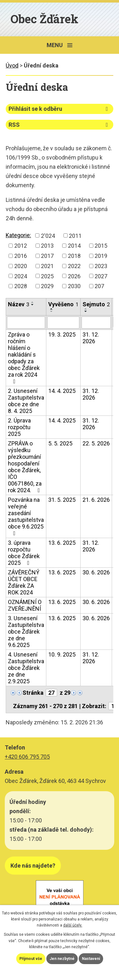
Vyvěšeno (63, 304)
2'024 (48, 235)
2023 (101, 266)
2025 (47, 276)
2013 (47, 245)
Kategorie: (18, 235)
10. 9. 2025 (62, 654)
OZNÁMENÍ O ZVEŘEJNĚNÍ (25, 605)
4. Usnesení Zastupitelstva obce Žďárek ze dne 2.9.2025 (26, 668)
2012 (20, 245)
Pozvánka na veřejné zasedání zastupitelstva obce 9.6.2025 (26, 516)
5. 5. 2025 (60, 443)
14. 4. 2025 (62, 390)
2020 (20, 266)
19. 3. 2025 (62, 334)
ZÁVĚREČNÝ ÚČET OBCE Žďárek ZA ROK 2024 (23, 582)
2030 (74, 286)
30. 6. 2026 (96, 572)
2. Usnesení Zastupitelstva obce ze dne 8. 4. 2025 (26, 400)
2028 (20, 286)
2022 (74, 266)
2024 (20, 276)
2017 (47, 255)
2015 (101, 245)
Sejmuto (96, 304)
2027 (101, 276)
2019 (101, 255)
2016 (20, 255)
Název (18, 304)
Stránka (33, 692)
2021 (47, 266)
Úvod (12, 65)
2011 (75, 235)
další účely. (72, 925)
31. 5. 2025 (62, 499)
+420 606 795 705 (27, 756)
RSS (59, 124)
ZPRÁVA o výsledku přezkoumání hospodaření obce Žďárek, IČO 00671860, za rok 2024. (25, 467)
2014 (74, 245)
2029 (47, 286)
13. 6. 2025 (62, 542)
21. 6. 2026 (96, 499)
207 (99, 286)
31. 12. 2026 (91, 337)
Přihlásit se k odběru (59, 108)
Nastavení (91, 958)
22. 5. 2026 (96, 443)
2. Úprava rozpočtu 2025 (19, 427)
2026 (74, 276)
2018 (74, 255)
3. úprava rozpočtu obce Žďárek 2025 (24, 552)
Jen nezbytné (62, 958)
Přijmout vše (30, 958)
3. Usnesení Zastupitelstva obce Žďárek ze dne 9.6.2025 (26, 631)
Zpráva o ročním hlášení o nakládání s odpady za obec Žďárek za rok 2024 (24, 357)
